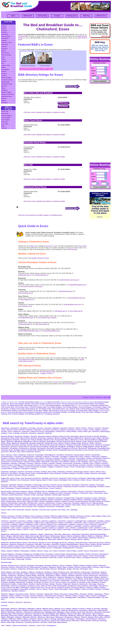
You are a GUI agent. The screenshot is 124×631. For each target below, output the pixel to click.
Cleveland (21, 463)
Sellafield (64, 574)
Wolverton (101, 619)
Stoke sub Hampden (60, 586)
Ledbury (107, 521)
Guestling (39, 495)
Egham (107, 478)
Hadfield (4, 498)
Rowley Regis (44, 569)
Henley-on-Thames (102, 501)
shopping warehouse (52, 414)
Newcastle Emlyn (82, 543)
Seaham (4, 574)
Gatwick (23, 491)
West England (5, 118)
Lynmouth (92, 529)
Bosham (23, 445)
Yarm (3, 625)
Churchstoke (35, 462)
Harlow (3, 59)
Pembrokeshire (71, 554)
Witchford (12, 619)
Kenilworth (26, 516)
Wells (68, 612)
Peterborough (13, 556)
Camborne (30, 455)
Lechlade (100, 521)
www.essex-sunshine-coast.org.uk (31, 286)
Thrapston (60, 596)
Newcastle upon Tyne (96, 543)
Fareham (20, 485)
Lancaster (21, 521)
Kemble (3, 516)
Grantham (67, 493)
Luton (32, 529)
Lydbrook (47, 529)
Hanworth (101, 498)
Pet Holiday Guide (45, 409)
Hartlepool (43, 500)
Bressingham (43, 446)
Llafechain (93, 524)
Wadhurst (13, 609)
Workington (71, 619)
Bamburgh (18, 436)
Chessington (80, 458)
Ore (50, 551)
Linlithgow (29, 524)
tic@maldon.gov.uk (60, 311)
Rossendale (5, 569)
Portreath (35, 557)
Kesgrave (39, 516)
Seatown (33, 574)
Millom (75, 538)
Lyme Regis (67, 529)
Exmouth (96, 480)
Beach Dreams (54, 410)
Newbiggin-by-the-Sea (59, 543)
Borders (98, 443)
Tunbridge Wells (70, 597)
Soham (32, 579)
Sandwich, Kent (63, 572)
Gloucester (89, 491)
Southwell (90, 581)
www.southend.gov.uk (42, 324)
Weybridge (4, 615)
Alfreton (84, 428)
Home (13, 16)
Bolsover (85, 443)
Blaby (9, 443)
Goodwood (32, 493)
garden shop (47, 412)
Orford (55, 551)
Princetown (94, 557)
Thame (106, 594)
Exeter (83, 480)
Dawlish (44, 472)
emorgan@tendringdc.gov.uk (77, 285)
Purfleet (3, 71)
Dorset (28, 473)
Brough (58, 448)
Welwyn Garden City (78, 612)
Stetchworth (83, 584)
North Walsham (41, 546)
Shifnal (58, 575)
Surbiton (32, 589)
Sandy (54, 572)
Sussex (45, 589)
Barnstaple (74, 436)
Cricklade (43, 467)
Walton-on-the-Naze (7, 94)
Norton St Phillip (40, 548)
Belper (99, 438)
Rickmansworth (35, 567)
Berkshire (16, 440)
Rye (90, 569)
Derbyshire (61, 472)
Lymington (76, 529)
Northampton (73, 546)
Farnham (46, 485)
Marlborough (55, 536)
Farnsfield (66, 485)
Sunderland (5, 589)
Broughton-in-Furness (69, 448)
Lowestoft (11, 529)
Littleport (72, 524)
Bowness (62, 445)
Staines (13, 584)
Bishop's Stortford (94, 441)
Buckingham (92, 448)
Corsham (37, 465)
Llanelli (26, 526)
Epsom (44, 480)
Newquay (75, 544)
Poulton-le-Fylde (69, 557)
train (55, 246)
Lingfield (21, 524)
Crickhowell (35, 467)
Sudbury (89, 587)
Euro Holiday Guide (73, 409)
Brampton (106, 445)
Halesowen (27, 498)
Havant (80, 500)
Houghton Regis (6, 506)
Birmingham (51, 441)
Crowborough (80, 467)
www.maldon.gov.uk (76, 311)
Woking (53, 619)
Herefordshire (13, 503)
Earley (18, 478)
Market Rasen (44, 536)
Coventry (82, 465)
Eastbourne (37, 478)
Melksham (99, 536)
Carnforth (18, 456)
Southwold (99, 581)
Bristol (97, 446)
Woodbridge (5, 620)
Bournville (54, 445)
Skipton (97, 577)
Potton (60, 557)
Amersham (46, 430)
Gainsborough (6, 491)
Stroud (53, 587)
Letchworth (78, 523)
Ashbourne (17, 431)
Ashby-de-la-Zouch (37, 431)
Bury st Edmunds (28, 452)
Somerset (60, 579)
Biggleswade (102, 440)
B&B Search (28, 16)
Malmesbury (49, 534)
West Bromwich (18, 614)
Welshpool (98, 612)
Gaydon (30, 491)
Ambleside (37, 430)
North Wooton (53, 546)
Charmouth (95, 456)
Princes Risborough (8, 559)
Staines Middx (23, 584)
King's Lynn (106, 516)
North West (4, 124)
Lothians (73, 528)
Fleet (28, 486)
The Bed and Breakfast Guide (28, 402)
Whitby (20, 615)
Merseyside (20, 538)
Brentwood (4, 34)
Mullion (86, 539)
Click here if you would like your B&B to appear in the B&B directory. (40, 215)
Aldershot (63, 428)
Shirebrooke (93, 575)
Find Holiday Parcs (68, 405)
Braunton (14, 446)
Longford (44, 528)
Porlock (3, 557)
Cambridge (39, 455)
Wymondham (62, 622)
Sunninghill (24, 589)
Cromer (66, 467)
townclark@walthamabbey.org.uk (29, 331)
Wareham (9, 610)
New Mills (38, 544)
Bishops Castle (81, 441)
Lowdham (97, 528)
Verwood (4, 605)
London (18, 528)
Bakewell (4, 436)
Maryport (77, 536)
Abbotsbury (5, 428)
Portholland (19, 557)
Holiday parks (72, 16)
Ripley (59, 567)
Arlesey (104, 430)
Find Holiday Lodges (99, 407)
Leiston (60, 523)
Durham (10, 475)
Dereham (69, 472)
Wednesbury (28, 612)
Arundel (3, 431)
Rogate (70, 567)
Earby (12, 478)
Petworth (38, 556)
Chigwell (3, 40)
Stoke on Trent (46, 586)
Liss (55, 524)
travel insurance (72, 249)
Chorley (92, 460)
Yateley (8, 625)
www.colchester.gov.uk (25, 293)
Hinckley (18, 505)
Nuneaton (79, 548)
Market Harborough (32, 536)
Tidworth (68, 596)
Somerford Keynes (49, 579)
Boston (29, 445)
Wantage (104, 609)
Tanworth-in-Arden (22, 594)
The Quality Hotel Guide (26, 359)
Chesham (56, 458)
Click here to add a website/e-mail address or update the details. (44, 112)
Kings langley (96, 516)
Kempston (11, 516)
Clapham (85, 462)
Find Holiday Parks (30, 405)
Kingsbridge (6, 518)
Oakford (9, 551)
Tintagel (81, 596)
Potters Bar (53, 557)
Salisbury (24, 572)
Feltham (92, 485)
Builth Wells (32, 450)
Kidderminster (63, 516)
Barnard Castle (64, 436)
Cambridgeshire (49, 455)
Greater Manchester (16, 495)
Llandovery (5, 526)
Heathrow (57, 501)
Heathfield (49, 501)
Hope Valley (76, 505)
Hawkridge (87, 500)
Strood (47, 587)
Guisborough (56, 495)
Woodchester (15, 620)
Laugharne (52, 521)
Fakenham (4, 485)
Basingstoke (5, 438)
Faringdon (28, 485)
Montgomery (42, 539)
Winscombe (99, 617)
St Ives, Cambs (61, 582)
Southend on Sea (46, 581)
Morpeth (74, 539)
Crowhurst (89, 467)
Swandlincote (5, 591)
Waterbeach (93, 610)
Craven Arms (5, 467)
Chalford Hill (73, 456)
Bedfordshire (78, 438)
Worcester (75, 620)
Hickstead (75, 503)
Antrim (91, 430)
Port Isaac (11, 557)
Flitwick (59, 486)
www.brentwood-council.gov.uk (69, 280)
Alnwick (98, 428)
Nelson (25, 543)
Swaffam (98, 589)
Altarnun (10, 430)
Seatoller (20, 574)
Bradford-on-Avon (88, 445)
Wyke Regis (52, 622)
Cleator (104, 462)
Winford (84, 617)
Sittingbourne (69, 577)
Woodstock (46, 620)
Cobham (59, 463)
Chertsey (49, 458)
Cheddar (12, 458)
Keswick (46, 516)
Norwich (49, 548)
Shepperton (12, 575)
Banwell (48, 436)
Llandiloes (68, 526)
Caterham (38, 456)
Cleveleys (29, 463)
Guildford (47, 495)
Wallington (31, 609)
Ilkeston (28, 510)
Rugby (69, 569)
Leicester (18, 523)
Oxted (101, 551)
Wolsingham (80, 619)
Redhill (75, 565)
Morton (80, 539)
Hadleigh (11, 498)
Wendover (89, 612)
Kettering (53, 516)
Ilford (2, 63)
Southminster (5, 82)
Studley (67, 587)
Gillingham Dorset (40, 491)
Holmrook (47, 505)
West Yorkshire (97, 614)
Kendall (18, 516)
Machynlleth (15, 534)
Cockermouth (67, 463)
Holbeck (40, 505)
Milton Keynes (83, 538)
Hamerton (59, 498)
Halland (43, 498)
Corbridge (17, 465)
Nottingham (58, 548)
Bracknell (77, 445)
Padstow (4, 554)
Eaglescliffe (5, 478)
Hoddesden (32, 505)
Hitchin (24, 505)
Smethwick (17, 579)
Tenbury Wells (74, 594)
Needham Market (15, 543)
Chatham (103, 456)
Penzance (95, 554)
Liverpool (79, 524)
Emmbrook (25, 480)
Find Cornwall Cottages (16, 414)
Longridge (60, 528)
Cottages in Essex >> (47, 373)
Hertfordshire (50, 503)
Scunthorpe (95, 572)
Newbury (71, 543)
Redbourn (55, 565)
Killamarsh (80, 516)
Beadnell (34, 438)
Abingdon (23, 428)
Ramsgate (30, 565)
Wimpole (18, 617)
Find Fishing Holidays (70, 407)
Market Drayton (18, 536)
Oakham (16, 551)
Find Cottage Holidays (53, 405)
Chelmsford (4, 38)
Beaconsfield (25, 438)
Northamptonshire (86, 546)
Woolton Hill (55, 620)
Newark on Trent (44, 543)
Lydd (54, 529)
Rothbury (13, 569)
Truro (62, 597)
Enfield (32, 480)
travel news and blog (15, 412)
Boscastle (15, 445)
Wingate (91, 617)
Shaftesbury (87, 574)
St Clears (45, 582)
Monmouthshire (23, 539)
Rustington (84, 569)
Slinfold (3, 579)
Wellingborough (50, 612)
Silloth (45, 577)
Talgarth (11, 594)
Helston (71, 501)
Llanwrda (86, 526)
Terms (92, 397)
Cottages (57, 16)
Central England (6, 115)
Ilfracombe (20, 510)
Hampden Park (69, 498)
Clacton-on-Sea (6, 42)
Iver (68, 510)
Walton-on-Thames (78, 609)
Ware (3, 610)
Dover (33, 473)
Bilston (35, 441)
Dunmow (4, 47)
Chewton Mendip (12, 460)
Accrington (32, 428)
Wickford (4, 98)
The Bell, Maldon (44, 66)
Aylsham (48, 433)
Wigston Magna (103, 615)
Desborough (78, 472)
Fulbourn (58, 488)
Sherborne (41, 575)
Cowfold (90, 465)
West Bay (106, 612)
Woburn (47, 619)
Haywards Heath (32, 501)
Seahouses (12, 574)
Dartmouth (29, 472)
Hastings (67, 500)
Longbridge (35, 528)
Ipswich (54, 510)
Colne (91, 463)
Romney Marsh (87, 567)
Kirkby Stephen (57, 518)
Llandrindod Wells (16, 526)
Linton (36, 524)
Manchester (67, 534)
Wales (3, 126)
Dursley (24, 475)
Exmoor (89, 480)
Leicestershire (28, 523)
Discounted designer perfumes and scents (46, 404)
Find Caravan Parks (22, 407)
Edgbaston (100, 478)
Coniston (104, 463)
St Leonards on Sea (84, 582)
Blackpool (32, 443)
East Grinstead (26, 478)
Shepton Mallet (31, 575)
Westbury (28, 614)
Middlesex (40, 538)
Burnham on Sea (81, 450)
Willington (10, 617)
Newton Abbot (85, 544)
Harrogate (35, 500)
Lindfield (14, 524)
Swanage (105, 589)
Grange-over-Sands (56, 493)
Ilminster (35, 510)
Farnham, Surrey (56, 485)
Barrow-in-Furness (86, 436)
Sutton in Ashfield (88, 589)
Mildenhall (56, 538)
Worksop (96, 620)
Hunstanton (51, 506)
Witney (25, 619)
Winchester (60, 617)
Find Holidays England (33, 414)
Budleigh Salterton (20, 450)
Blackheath (24, 443)
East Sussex (54, 478)
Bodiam (61, 443)
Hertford (42, 503)
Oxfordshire (94, 551)
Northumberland (6, 548)
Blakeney (41, 443)
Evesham (76, 480)
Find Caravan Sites (7, 407)
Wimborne (41, 617)
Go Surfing (79, 410)
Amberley (29, 430)
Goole (39, 493)
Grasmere (75, 493)
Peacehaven (50, 554)
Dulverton (94, 473)
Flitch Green (5, 53)
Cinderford (45, 462)
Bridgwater (62, 446)
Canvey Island (5, 36)
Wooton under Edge (8, 622)
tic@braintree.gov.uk (24, 275)
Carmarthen (95, 455)
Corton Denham (47, 465)
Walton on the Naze (93, 609)
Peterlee (22, 556)
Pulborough (20, 559)
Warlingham (17, 610)
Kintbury (21, 518)
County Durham (72, 465)
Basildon (4, 26)
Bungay (49, 450)
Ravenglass (39, 565)
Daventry (37, 472)
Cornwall (30, 465)
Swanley (14, 591)
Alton (16, 430)
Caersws (9, 455)
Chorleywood (100, 460)
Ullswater (11, 602)
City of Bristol (64, 462)
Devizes (86, 472)
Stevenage (92, 584)
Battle (17, 438)
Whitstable (63, 615)
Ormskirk (62, 551)
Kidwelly (72, 516)
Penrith (87, 554)
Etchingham (63, 480)
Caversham (55, 456)
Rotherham (22, 569)
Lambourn (4, 521)
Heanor (41, 501)
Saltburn (32, 572)
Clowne (44, 463)
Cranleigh (105, 465)
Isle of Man (62, 510)
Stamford (32, 584)
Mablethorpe (5, 534)
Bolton (92, 443)
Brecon (26, 446)
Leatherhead (91, 521)
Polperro (85, 556)
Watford (3, 612)
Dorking (21, 473)
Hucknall (29, 506)
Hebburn (65, 501)
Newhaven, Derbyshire (17, 544)
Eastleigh (45, 478)
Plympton (61, 556)
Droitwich (72, 473)
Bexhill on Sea (49, 440)
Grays (3, 57)
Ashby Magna (49, 431)
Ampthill (62, 430)
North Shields (30, 546)
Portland (28, 557)
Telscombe (63, 594)
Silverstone (52, 577)
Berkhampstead (6, 440)
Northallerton (63, 546)
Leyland (98, 523)
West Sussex (86, 614)
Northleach (97, 546)
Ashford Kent (60, 431)
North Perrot (19, 546)
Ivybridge (74, 510)
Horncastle (91, 505)
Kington (14, 518)
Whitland (46, 615)
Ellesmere (13, 480)
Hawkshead (96, 500)
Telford (56, 594)
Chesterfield (97, 458)
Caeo (3, 455)
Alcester (40, 428)
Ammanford (71, 430)
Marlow (63, 536)
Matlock (84, 536)
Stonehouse (72, 586)
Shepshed (21, 575)
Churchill (27, 462)
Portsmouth (44, 557)
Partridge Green (38, 554)
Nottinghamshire (69, 548)
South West (5, 113)
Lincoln (104, 523)
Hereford (4, 503)
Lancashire (13, 521)
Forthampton (9, 488)
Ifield (9, 510)
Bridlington (71, 446)
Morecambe (52, 539)
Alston (3, 430)
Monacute (33, 539)
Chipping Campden (68, 460)
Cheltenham (29, 458)
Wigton (3, 617)
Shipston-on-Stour (82, 575)
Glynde (3, 493)
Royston (54, 569)
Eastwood (4, 49)
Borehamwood (6, 445)
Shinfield (71, 575)
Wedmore (19, 612)
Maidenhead (25, 534)
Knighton (82, 518)
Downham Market (43, 473)
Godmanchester (21, 493)
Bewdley (40, 440)
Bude (11, 450)
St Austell (37, 582)
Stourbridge (93, 586)
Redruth (82, 565)
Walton (68, 609)
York (43, 625)
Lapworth (44, 521)
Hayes (104, 500)
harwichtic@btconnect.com (76, 298)
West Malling (50, 614)
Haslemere (58, 500)
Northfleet (10, 546)
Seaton (26, 574)
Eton (70, 480)
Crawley (14, 467)
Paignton (11, 554)
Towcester (34, 597)
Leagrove (70, 521)
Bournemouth (45, 445)
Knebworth (74, 518)
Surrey (39, 589)
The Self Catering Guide (47, 372)
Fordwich (101, 486)
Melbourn (91, 536)
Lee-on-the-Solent (8, 523)
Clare (91, 462)
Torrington (19, 597)
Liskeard (49, 524)
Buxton (37, 452)
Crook (72, 467)
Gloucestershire (99, 491)
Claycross (97, 462)
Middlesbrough (31, 538)
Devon (92, 472)
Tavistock (40, 594)
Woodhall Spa (26, 620)
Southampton (22, 581)
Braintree (4, 32)
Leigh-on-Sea (5, 65)
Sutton (51, 589)
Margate (9, 536)
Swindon (22, 591)
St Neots (103, 582)
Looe (66, 528)
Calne (15, 455)
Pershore (4, 556)
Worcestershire (86, 620)
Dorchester (14, 473)
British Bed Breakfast (86, 404)
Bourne (36, 445)
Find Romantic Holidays (9, 410)
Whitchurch (28, 615)
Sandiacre (47, 572)
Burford (55, 450)
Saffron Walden (6, 78)
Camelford (60, 455)
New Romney (33, 543)
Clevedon (14, 463)
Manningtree (5, 69)
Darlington (13, 472)
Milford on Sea (66, 538)
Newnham (55, 544)
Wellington (61, 612)
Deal (49, 472)
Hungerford (41, 506)
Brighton (91, 446)
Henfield (92, 501)
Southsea (82, 581)
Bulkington (41, 450)
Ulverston (19, 602)
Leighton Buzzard (51, 523)
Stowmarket (25, 587)
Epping (3, 51)
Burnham (71, 450)
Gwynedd (66, 495)
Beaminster (42, 438)
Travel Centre (82, 246)
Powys (79, 557)
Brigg (85, 446)
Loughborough (82, 528)
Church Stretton (16, 462)
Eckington (82, 478)
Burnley (91, 450)
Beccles (57, 438)
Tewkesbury (98, 594)
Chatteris (4, 458)
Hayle (3, 501)
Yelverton (32, 625)
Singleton (60, 577)
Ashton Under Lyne (84, 431)
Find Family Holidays (54, 407)
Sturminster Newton (78, 587)
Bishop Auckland (69, 441)
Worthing (103, 620)
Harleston (12, 500)
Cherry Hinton (39, 458)
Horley (84, 505)
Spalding (12, 582)
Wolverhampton (92, 619)
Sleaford (104, 577)
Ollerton (40, 551)
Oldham (33, 551)
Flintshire (42, 486)
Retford (95, 565)
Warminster (47, 610)
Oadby (3, 551)
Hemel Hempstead (82, 501)
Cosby (56, 465)
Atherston (95, 431)
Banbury (34, 436)
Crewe (27, 467)
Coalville (51, 463)
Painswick (18, 554)
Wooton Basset (66, 620)
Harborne (4, 500)
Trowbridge (50, 597)
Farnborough (37, 485)
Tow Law (42, 597)
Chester (89, 458)
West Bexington (6, 614)
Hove (23, 506)
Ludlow (18, 529)
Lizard (86, 524)
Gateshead (16, 491)
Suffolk (95, 587)
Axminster (24, 433)
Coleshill (85, 463)
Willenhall (26, 617)
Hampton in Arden (91, 498)
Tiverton (94, 596)
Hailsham (18, 498)
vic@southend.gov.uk (25, 324)
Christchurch (5, 462)
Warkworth (38, 610)
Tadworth (4, 594)
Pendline (81, 554)
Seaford (103, 572)
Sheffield (104, 574)
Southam (56, 581)
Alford (78, 428)
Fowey (18, 488)
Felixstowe (84, 485)
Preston (102, 557)
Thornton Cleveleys (36, 596)
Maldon (3, 67)
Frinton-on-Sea (6, 55)
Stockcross (15, 586)
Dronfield (80, 473)
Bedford (70, 438)
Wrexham (44, 622)
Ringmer (45, 567)
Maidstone (33, 534)
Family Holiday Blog (87, 409)
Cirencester (54, 462)
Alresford (105, 428)
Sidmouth (38, 577)
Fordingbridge (91, 486)
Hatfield (73, 500)
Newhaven (4, 544)
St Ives (52, 582)
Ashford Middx (71, 431)
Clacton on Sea (75, 462)
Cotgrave (63, 465)
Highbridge (5, 505)
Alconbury (47, 428)
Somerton (68, 579)
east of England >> (71, 384)
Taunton (32, 594)
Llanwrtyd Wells (95, 526)
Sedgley (57, 574)
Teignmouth (48, 594)
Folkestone (67, 486)
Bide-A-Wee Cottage (91, 410)
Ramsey (23, 565)
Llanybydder (5, 528)
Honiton (68, 505)
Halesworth (36, 498)
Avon (10, 433)
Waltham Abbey (6, 92)
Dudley (87, 473)
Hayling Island (11, 501)
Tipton (87, 596)
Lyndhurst (84, 529)
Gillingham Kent (53, 491)
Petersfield (30, 556)
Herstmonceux (32, 503)
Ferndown (4, 486)
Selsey (70, 574)
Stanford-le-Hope (6, 84)
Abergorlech (14, 428)
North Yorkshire (27, 548)
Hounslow (16, 506)
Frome (51, 488)
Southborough (34, 581)
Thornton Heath (50, 596)
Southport (74, 581)
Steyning (100, 584)
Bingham (43, 441)
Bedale (63, 438)
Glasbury (64, 491)
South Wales (88, 579)
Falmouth (12, 485)
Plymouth (53, 556)
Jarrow (3, 513)
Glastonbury (72, 491)
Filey (14, 486)
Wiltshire (34, 617)
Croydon (107, 467)
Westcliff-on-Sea (6, 96)
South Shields (78, 579)
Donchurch (5, 473)
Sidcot (25, 577)
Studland (60, 587)
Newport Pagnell (66, 544)
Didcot (98, 472)
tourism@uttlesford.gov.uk (26, 318)
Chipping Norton (82, 460)
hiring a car (33, 246)
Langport (37, 521)
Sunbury (102, 587)
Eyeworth (4, 482)
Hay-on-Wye (21, 501)
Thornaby (25, 596)
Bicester (87, 440)
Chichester (23, 460)
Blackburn (15, 443)
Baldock (11, 436)
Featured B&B (22, 36)
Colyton (97, 463)
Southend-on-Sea (6, 80)
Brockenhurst (24, 448)
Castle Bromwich (28, 456)
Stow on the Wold (13, 587)
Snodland (26, 579)
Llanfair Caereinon (36, 526)
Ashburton (25, 431)
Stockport (23, 586)
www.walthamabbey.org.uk (51, 331)
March (3, 536)
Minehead (92, 538)
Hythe (68, 506)
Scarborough (85, 572)
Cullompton (25, 468)
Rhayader (102, 565)
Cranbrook (97, 465)
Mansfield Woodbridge (98, 534)
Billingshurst (27, 441)
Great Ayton (98, 493)
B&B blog (86, 16)
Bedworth (88, 438)
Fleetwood (34, 486)
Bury (19, 452)
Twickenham (81, 597)
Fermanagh (100, 485)
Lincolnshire (5, 524)
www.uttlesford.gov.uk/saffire (47, 318)
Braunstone (6, 446)
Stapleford (66, 584)
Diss (103, 472)
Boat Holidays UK (32, 409)
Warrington (56, 610)
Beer (94, 438)
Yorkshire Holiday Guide (37, 407)
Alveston (21, 430)
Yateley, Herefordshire (20, 625)
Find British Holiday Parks (99, 405)
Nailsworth (4, 543)
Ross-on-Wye (104, 567)
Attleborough (104, 431)
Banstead (41, 436)
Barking (3, 28)
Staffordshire (5, 584)
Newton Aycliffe (96, 544)
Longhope (51, 528)
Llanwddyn (77, 526)
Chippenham (39, 460)
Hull (35, 506)
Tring (57, 597)
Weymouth (13, 615)
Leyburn (91, 523)
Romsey (96, 567)
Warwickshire (73, 610)
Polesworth (77, 556)
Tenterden (83, 594)
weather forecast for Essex (40, 258)
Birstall (59, 441)
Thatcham (4, 596)
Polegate (69, 556)
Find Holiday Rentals (25, 410)
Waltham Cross (59, 609)
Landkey (29, 521)
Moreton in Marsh (63, 539)
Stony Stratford (82, 586)
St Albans (29, 582)
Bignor (3, 441)
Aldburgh (56, 428)
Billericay (4, 30)
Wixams (40, 619)
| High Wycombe (97, 503)
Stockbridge (5, 586)
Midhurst (49, 538)
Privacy (85, 397)
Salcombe (16, 572)
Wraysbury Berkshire (32, 622)
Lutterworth (39, 529)
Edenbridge (91, 478)
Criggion (51, 467)
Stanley (52, 584)
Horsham (104, 505)
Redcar (62, 565)
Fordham (82, 486)
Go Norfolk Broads (74, 412)
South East (4, 111)
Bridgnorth (53, 446)
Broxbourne (82, 448)
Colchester (4, 44)
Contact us (99, 397)
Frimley (33, 488)
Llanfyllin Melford (50, 526)
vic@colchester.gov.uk (65, 291)
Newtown (106, 544)
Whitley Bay (54, 615)
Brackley (70, 445)
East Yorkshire (73, 478)
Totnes (27, 597)
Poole (92, 556)
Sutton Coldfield (74, 589)
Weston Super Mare (74, 614)
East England (5, 120)
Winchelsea (50, 617)
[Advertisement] (99, 122)
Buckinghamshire (104, 448)
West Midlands (61, 614)
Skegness (79, 577)
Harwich (3, 61)
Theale (11, 596)
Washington (83, 610)
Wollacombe (36, 620)
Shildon (64, 575)
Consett (3, 465)
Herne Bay (22, 503)
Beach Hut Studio (54, 402)
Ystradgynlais (51, 625)
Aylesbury (32, 433)
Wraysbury (20, 622)
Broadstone (14, 448)
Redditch (69, 565)
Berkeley (106, 438)
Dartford (21, 472)
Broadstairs (5, 448)
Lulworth (25, 529)
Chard (81, 456)
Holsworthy (56, 505)
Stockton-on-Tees (34, 586)
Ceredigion (64, 456)
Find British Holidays (59, 412)
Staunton (75, 584)
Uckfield (4, 602)
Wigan (95, 615)
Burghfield (63, 450)
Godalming (11, 493)
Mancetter (58, 534)
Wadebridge (5, 609)
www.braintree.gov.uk (41, 275)
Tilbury (3, 88)
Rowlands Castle (33, 569)
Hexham (59, 503)
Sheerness (95, 574)
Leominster (68, 523)
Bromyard (50, 448)
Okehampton (25, 551)
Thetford (18, 596)
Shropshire (18, 577)
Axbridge (16, 433)
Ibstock (3, 510)
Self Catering (42, 16)
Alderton (71, 428)
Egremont (5, 480)
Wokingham (61, 619)
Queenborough (6, 562)
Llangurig (60, 526)
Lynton (99, 529)
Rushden (76, 569)
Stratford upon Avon (37, 587)
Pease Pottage (60, 554)
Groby (33, 495)
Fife (10, 486)
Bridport (79, 446)
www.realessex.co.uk (27, 300)
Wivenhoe (4, 102)
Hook (98, 505)
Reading (47, 565)
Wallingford (22, 609)
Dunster (3, 475)
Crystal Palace (7, 468)
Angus (85, 430)
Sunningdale (14, 589)
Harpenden (26, 500)
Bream (21, 446)
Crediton (21, 467)
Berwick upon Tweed (28, 440)
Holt (63, 505)
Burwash (13, 452)
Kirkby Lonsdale (44, 518)
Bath (12, 438)
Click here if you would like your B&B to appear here (36, 69)
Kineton (87, 516)
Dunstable (102, 473)
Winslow (107, 617)
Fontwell (75, 486)
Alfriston (91, 428)
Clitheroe (38, 463)
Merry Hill (12, 538)
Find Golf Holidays (85, 407)
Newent (107, 543)
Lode (12, 528)
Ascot (10, 431)
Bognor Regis (76, 443)
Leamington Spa (80, 521)
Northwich (17, 548)
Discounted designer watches (20, 404)
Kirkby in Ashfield (32, 518)
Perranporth (104, 554)
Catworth (46, 456)
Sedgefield (49, 574)
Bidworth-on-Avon (77, 440)
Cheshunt (71, 458)
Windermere (69, 617)
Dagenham (4, 472)
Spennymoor (20, 582)
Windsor (77, 617)
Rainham (4, 73)
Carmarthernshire (7, 456)
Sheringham (50, 575)
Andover (79, 430)
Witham (3, 100)
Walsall (38, 609)
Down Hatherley (55, 473)
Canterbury (69, 455)
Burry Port (99, 450)
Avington (4, 433)
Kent (32, 516)
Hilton (12, 505)
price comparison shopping (32, 412)
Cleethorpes (5, 463)
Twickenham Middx (94, 597)
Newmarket (30, 544)
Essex (56, 382)
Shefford (4, 575)
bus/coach (49, 246)
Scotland (4, 128)
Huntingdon (60, 506)
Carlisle (87, 455)
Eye (102, 480)
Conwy (10, 465)
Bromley (33, 448)
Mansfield (85, 534)
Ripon (65, 567)
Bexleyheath (59, 440)
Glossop (81, 491)
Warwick (64, 610)
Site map (107, 397)
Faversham (75, 485)
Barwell (96, 436)
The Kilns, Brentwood (28, 66)
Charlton (87, 456)
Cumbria (33, 468)
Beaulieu (50, 438)
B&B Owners (101, 16)
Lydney (59, 529)
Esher (50, 480)
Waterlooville (102, 610)
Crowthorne (99, 467)
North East (4, 122)
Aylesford (40, 433)
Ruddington (62, 569)
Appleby (97, 430)
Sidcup (31, 577)
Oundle (80, 551)
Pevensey (45, 556)
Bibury (67, 440)
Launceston (61, 521)
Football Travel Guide (17, 409)
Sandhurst (39, 572)
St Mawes (95, 582)
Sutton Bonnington (61, 589)
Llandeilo (101, 524)
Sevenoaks (78, 574)
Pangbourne (28, 554)
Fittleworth (21, 486)
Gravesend (84, 493)
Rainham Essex (13, 565)
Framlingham (25, 488)
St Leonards (71, 582)
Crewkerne (58, 467)
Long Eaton (26, 528)
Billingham (18, 441)
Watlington (11, 612)
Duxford (31, 475)
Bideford (94, 440)
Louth (90, 528)
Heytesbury (67, 503)
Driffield (65, 473)
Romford (4, 76)
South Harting (99, 579)
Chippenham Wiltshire (53, 460)
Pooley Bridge (100, 556)
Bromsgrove (41, 448)
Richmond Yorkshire (8, 567)
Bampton (26, 436)
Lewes (85, 523)
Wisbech (5, 619)
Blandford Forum (51, 443)
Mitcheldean (12, 539)
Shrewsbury (9, 577)
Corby (24, 465)
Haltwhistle (51, 498)
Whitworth (80, 615)
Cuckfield (16, 468)
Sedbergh (40, 574)
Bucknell (5, 450)
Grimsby (27, 495)
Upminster (4, 90)
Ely (19, 480)
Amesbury (54, 430)
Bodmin (67, 443)
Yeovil (38, 625)
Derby (54, 472)
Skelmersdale (88, 577)
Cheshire (64, 458)
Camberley (22, 455)
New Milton (47, 544)
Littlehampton (62, 524)
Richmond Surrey (22, 567)
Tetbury (90, 594)
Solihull (39, 579)
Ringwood (52, 567)
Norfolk (3, 546)
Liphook (42, 524)
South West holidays (41, 410)
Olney (46, 551)
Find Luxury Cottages (67, 410)
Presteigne (86, 557)
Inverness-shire (44, 510)
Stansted (4, 86)
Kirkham (66, 518)
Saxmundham (75, 572)
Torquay (12, 597)
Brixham (104, 446)
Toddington (102, 596)
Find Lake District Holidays (91, 412)
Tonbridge (4, 597)
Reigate (89, 565)
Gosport (45, 493)
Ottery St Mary (72, 551)
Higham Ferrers (86, 503)
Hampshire (79, 498)
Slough (10, 579)
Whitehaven (38, 615)
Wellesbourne (39, 612)
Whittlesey (72, 615)
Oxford (86, 551)
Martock (70, 536)
